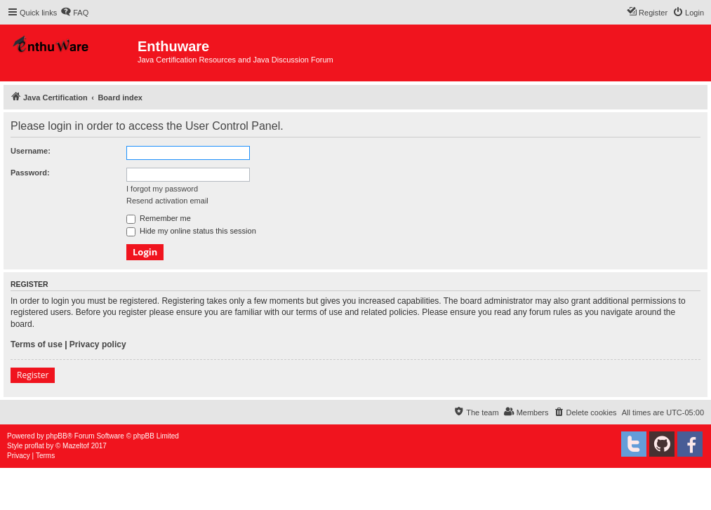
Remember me (158, 218)
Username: (31, 151)
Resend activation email (167, 200)
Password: (30, 172)
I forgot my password (162, 188)
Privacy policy (97, 344)
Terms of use (36, 344)
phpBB (56, 436)
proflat (34, 446)
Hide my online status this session (191, 231)
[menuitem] (74, 12)
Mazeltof (75, 446)
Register (32, 375)
